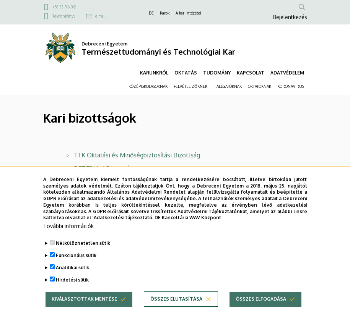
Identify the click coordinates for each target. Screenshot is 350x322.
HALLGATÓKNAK (227, 86)
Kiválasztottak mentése (84, 309)
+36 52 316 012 (64, 7)
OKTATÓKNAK (259, 86)
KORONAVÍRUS (290, 86)
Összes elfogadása (261, 309)
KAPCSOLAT (250, 73)
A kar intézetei (188, 13)
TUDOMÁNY (217, 73)
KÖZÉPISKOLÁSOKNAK (148, 86)
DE (151, 13)
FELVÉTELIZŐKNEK (190, 86)
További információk (68, 236)
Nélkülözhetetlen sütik (83, 253)
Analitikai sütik (72, 277)
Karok (164, 13)
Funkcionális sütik (76, 265)
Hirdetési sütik (72, 290)
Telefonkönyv (63, 16)
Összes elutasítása (176, 309)
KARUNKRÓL (154, 73)
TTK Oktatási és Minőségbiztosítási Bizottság (137, 155)
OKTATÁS (185, 73)
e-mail (100, 16)
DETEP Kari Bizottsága (105, 168)
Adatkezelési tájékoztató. (123, 227)
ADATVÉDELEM (287, 73)
